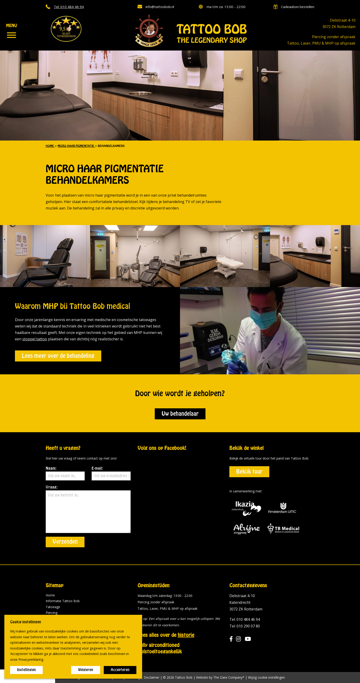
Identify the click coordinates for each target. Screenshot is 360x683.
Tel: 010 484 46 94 (244, 619)
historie (186, 635)
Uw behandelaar (180, 413)
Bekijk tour (249, 471)
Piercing (51, 612)
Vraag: (88, 509)
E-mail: (111, 473)
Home (50, 595)
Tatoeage (53, 607)
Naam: (65, 473)
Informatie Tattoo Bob (63, 601)
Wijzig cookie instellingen (266, 677)
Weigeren (85, 670)
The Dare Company (227, 677)
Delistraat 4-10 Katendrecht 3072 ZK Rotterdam (245, 602)
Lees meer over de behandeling (58, 355)
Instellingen (26, 670)
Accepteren (120, 670)
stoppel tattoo (34, 339)
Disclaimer (151, 677)
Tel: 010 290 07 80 (244, 626)
